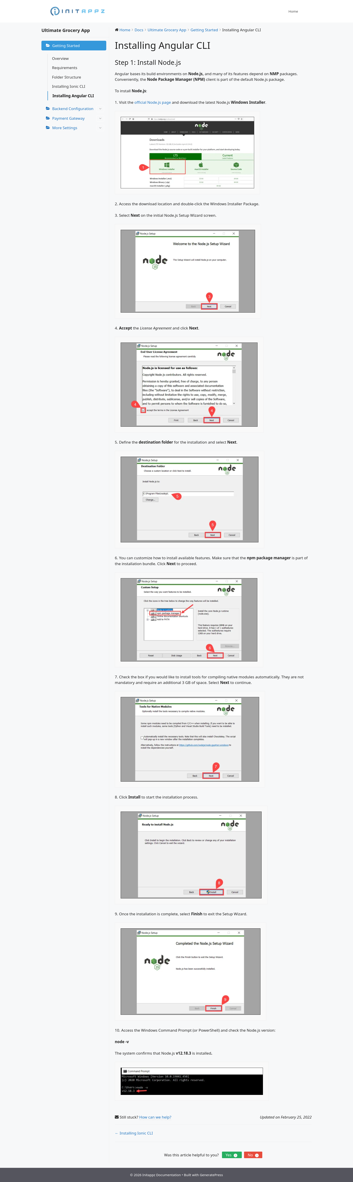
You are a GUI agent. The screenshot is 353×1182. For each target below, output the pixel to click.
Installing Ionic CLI (68, 86)
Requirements (64, 67)
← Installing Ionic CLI (134, 1133)
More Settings (78, 128)
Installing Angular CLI (73, 95)
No (253, 1154)
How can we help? (155, 1117)
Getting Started (66, 45)
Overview (60, 58)
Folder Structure (66, 77)
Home (293, 11)
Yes (232, 1154)
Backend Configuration (78, 109)
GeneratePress (211, 1175)
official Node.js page (152, 102)
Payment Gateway (78, 118)
